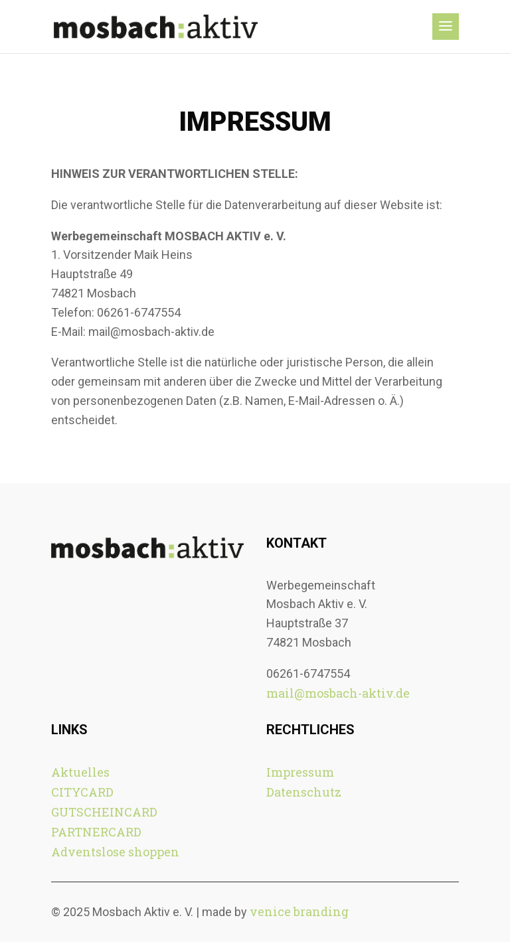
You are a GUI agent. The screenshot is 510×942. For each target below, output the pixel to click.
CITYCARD (82, 792)
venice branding (299, 911)
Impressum (300, 772)
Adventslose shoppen (115, 852)
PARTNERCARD (96, 832)
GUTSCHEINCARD (104, 812)
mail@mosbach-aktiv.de (338, 693)
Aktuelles (80, 772)
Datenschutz (303, 792)
